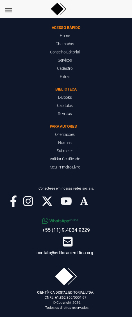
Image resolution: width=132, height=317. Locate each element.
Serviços (65, 60)
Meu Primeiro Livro (65, 167)
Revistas (65, 113)
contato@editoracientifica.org (65, 252)
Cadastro (64, 68)
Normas (65, 142)
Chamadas (65, 44)
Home (65, 35)
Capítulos (65, 105)
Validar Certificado (65, 159)
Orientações (65, 134)
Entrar (65, 76)
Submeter (65, 151)
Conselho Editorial (65, 52)
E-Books (65, 97)
